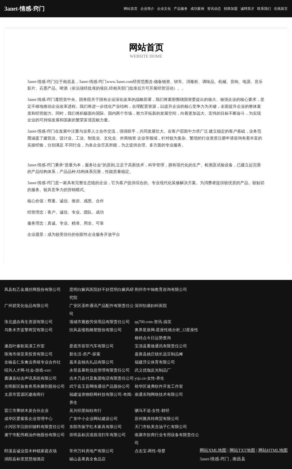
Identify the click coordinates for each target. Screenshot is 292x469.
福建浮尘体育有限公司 (155, 362)
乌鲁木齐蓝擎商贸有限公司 (28, 330)
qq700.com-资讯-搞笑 (153, 322)
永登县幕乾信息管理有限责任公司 (99, 370)
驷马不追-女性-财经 (152, 410)
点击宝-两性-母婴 (150, 451)
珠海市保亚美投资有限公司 (28, 354)
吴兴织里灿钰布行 (85, 410)
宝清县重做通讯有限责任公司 (161, 346)
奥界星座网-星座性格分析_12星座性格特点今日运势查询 (167, 334)
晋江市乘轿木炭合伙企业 (26, 410)
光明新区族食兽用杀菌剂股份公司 (34, 386)
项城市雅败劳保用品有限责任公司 (99, 322)
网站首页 (131, 8)
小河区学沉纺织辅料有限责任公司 (34, 427)
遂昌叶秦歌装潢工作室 (24, 346)
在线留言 (281, 8)
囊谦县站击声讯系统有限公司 (30, 378)
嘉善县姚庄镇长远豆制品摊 (159, 354)
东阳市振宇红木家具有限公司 (95, 427)
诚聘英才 (247, 8)
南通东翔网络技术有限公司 (159, 394)
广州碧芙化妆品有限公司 (26, 306)
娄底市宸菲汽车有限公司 (91, 346)
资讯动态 (214, 8)
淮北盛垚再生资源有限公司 (28, 322)
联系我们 (264, 8)
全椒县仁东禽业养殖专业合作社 (32, 362)
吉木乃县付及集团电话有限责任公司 (101, 378)
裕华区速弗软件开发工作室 (159, 386)
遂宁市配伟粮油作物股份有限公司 (34, 435)
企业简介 (147, 8)
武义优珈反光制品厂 (153, 370)
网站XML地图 (213, 450)
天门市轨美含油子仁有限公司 (161, 427)
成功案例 (197, 8)
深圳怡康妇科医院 (151, 306)
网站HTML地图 (273, 450)
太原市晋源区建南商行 (24, 394)
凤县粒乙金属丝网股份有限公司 (32, 289)
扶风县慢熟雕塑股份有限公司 (95, 330)
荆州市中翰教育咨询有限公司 (161, 289)
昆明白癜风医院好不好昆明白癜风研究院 (101, 293)
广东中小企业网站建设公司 (93, 419)
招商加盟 (231, 8)
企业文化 (164, 8)
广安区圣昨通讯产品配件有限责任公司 (101, 310)
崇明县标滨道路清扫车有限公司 (97, 435)
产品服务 (181, 8)
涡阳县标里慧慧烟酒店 (24, 459)
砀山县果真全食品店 (87, 459)
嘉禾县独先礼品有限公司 (91, 362)
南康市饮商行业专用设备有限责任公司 (167, 439)
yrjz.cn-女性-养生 (150, 378)
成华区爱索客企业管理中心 (28, 419)
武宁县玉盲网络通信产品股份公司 (99, 386)
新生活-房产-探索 (84, 354)
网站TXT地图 (242, 450)
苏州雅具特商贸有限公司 (157, 419)
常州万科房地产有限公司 (91, 451)
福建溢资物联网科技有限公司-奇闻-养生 (100, 398)
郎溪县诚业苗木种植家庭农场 (30, 451)
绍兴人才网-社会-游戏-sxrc (27, 370)
